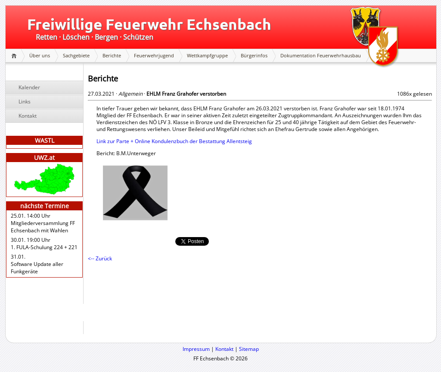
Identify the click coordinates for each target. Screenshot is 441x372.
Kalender (29, 87)
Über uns (39, 55)
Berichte (111, 55)
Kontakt (28, 115)
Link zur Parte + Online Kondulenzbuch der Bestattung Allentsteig (174, 141)
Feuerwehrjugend (154, 55)
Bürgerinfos (254, 55)
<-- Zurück (100, 258)
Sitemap (249, 349)
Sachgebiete (76, 55)
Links (25, 101)
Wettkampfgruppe (207, 55)
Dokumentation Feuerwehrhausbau (320, 55)
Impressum (196, 349)
